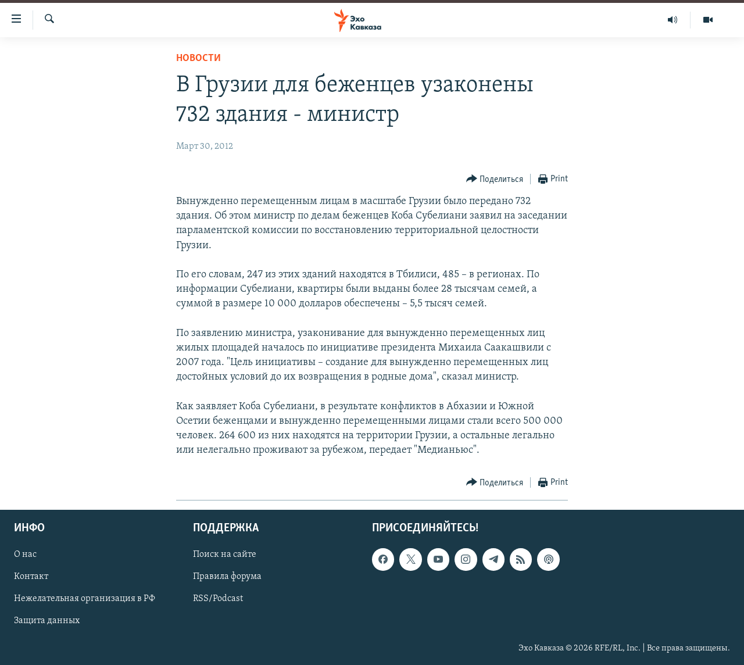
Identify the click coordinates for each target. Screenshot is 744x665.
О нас (25, 555)
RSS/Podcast (218, 599)
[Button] (495, 179)
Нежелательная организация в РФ (84, 599)
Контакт (31, 577)
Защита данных (47, 621)
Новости (198, 58)
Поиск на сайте (224, 555)
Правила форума (227, 577)
